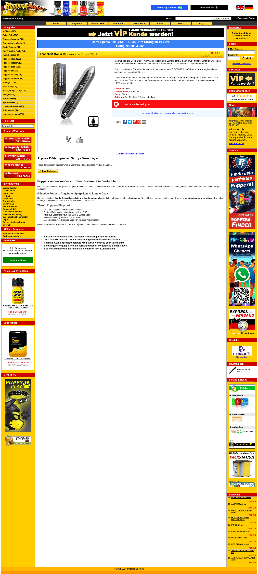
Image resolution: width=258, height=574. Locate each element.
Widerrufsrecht (10, 206)
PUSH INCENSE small (240, 531)
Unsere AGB (8, 204)
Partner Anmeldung (12, 236)
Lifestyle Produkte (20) (13, 106)
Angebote (77, 23)
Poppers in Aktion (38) (13, 39)
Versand (24, 314)
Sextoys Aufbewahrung (14, 222)
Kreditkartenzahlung (12, 214)
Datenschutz (9, 191)
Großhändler (9, 201)
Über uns (7, 225)
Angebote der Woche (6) (14, 43)
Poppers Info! (9, 209)
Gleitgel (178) (9, 94)
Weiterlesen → (236, 143)
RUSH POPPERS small (241, 498)
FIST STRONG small (240, 544)
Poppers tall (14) (10, 71)
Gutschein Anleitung (12, 212)
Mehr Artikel (241, 357)
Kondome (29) (9, 98)
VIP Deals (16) (9, 31)
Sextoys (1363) (9, 83)
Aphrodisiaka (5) (10, 102)
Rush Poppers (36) (11, 55)
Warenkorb (139, 23)
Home (56, 23)
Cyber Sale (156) (10, 35)
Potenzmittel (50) (10, 110)
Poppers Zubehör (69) (13, 79)
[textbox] (193, 18)
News (181, 23)
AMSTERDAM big (238, 504)
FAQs (202, 23)
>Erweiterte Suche (245, 18)
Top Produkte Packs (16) (14, 51)
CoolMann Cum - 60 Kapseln (17, 358)
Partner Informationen (13, 233)
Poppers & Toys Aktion (15, 271)
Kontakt (6, 196)
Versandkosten (10, 188)
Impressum (8, 193)
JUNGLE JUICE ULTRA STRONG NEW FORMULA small (18, 306)
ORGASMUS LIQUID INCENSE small (240, 519)
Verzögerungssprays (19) (14, 90)
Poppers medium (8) (12, 63)
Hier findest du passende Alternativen (168, 113)
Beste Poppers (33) (12, 47)
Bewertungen (236, 364)
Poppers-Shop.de (118, 224)
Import (6, 220)
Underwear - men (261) (13, 114)
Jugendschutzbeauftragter (15, 217)
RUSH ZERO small (239, 538)
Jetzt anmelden (18, 260)
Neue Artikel (97, 23)
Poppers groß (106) (12, 67)
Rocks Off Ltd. (90, 54)
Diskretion (8, 198)
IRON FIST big (237, 525)
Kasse (160, 23)
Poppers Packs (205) (12, 75)
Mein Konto (118, 23)
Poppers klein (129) (12, 59)
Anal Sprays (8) (10, 86)
